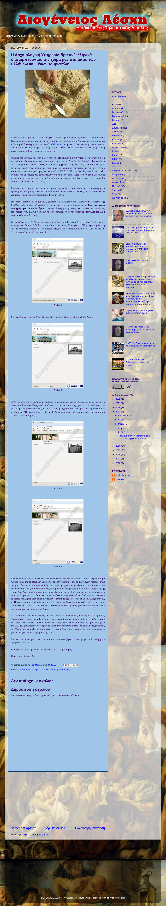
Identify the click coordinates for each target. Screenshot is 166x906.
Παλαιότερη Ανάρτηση (90, 828)
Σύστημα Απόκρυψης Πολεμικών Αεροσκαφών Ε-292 (137, 362)
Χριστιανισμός (119, 198)
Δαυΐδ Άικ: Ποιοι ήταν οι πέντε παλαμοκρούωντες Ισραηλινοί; (140, 344)
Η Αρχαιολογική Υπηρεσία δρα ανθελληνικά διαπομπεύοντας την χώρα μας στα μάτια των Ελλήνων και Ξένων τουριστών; (140, 281)
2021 (118, 403)
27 (122, 432)
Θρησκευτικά (118, 147)
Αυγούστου (124, 415)
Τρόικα (115, 190)
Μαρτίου (122, 428)
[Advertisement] (58, 798)
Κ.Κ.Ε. (115, 159)
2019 (118, 407)
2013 (118, 458)
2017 (118, 412)
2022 (118, 399)
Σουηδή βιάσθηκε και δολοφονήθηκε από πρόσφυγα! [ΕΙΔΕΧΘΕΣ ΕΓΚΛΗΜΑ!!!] (136, 248)
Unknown (119, 479)
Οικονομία (117, 182)
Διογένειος (117, 131)
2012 (118, 463)
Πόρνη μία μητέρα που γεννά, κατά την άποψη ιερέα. (139, 311)
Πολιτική (54, 669)
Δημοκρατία (118, 128)
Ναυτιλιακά (117, 178)
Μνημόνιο (117, 174)
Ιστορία (35, 669)
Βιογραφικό (117, 112)
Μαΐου (121, 424)
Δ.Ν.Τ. (115, 124)
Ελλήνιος (116, 143)
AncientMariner (122, 475)
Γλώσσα (116, 120)
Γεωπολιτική (118, 116)
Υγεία (114, 194)
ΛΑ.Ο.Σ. (116, 166)
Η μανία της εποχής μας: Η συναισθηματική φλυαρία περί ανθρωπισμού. (139, 329)
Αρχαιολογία (25, 669)
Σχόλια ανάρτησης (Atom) (36, 834)
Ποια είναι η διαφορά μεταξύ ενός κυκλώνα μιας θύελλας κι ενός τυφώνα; (139, 230)
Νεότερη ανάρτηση (23, 828)
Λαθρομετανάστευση (122, 170)
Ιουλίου (122, 419)
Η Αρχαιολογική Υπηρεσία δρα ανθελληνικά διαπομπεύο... (135, 437)
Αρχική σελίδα (55, 828)
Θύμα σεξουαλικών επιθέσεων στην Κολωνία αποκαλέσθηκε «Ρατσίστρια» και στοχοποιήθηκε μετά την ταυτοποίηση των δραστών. (140, 298)
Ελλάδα (115, 139)
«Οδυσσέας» (57, 144)
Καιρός (115, 163)
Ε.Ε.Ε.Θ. (116, 135)
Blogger (121, 898)
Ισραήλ (115, 151)
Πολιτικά (44, 669)
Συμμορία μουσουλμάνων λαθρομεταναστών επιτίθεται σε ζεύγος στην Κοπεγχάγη (139, 213)
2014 (118, 454)
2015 (118, 450)
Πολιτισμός (64, 669)
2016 (118, 446)
